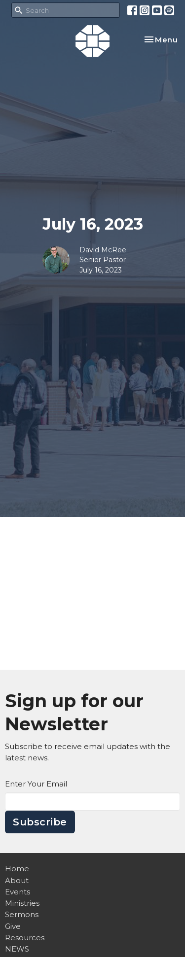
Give (13, 926)
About (17, 880)
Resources (24, 937)
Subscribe (40, 822)
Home (17, 868)
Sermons (21, 914)
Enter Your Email (36, 783)
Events (17, 891)
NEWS (17, 949)
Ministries (22, 903)
